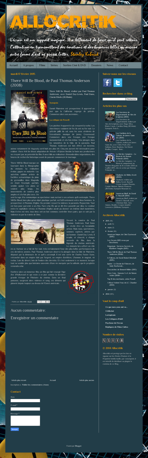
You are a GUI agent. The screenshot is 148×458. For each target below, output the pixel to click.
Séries (54, 65)
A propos (28, 65)
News (110, 65)
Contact (123, 65)
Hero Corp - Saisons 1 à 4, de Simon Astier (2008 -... (121, 274)
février (110, 231)
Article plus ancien (86, 380)
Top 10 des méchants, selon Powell (121, 279)
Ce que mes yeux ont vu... (116, 307)
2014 (108, 294)
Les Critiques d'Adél (114, 319)
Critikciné (109, 311)
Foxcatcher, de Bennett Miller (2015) (122, 269)
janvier (110, 289)
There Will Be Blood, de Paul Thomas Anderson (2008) (122, 253)
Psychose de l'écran (114, 323)
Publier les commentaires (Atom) (35, 385)
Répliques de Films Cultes (116, 327)
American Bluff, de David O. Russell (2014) (126, 194)
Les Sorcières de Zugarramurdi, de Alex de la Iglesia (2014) (126, 114)
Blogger (78, 446)
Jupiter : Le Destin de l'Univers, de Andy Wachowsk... (120, 265)
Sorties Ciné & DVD (74, 65)
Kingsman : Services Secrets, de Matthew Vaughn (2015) (120, 247)
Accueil (13, 65)
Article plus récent (18, 380)
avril (110, 224)
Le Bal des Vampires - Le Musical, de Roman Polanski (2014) (126, 156)
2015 (108, 221)
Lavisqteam (110, 315)
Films (42, 65)
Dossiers (96, 65)
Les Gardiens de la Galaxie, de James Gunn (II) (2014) (125, 135)
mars (110, 227)
